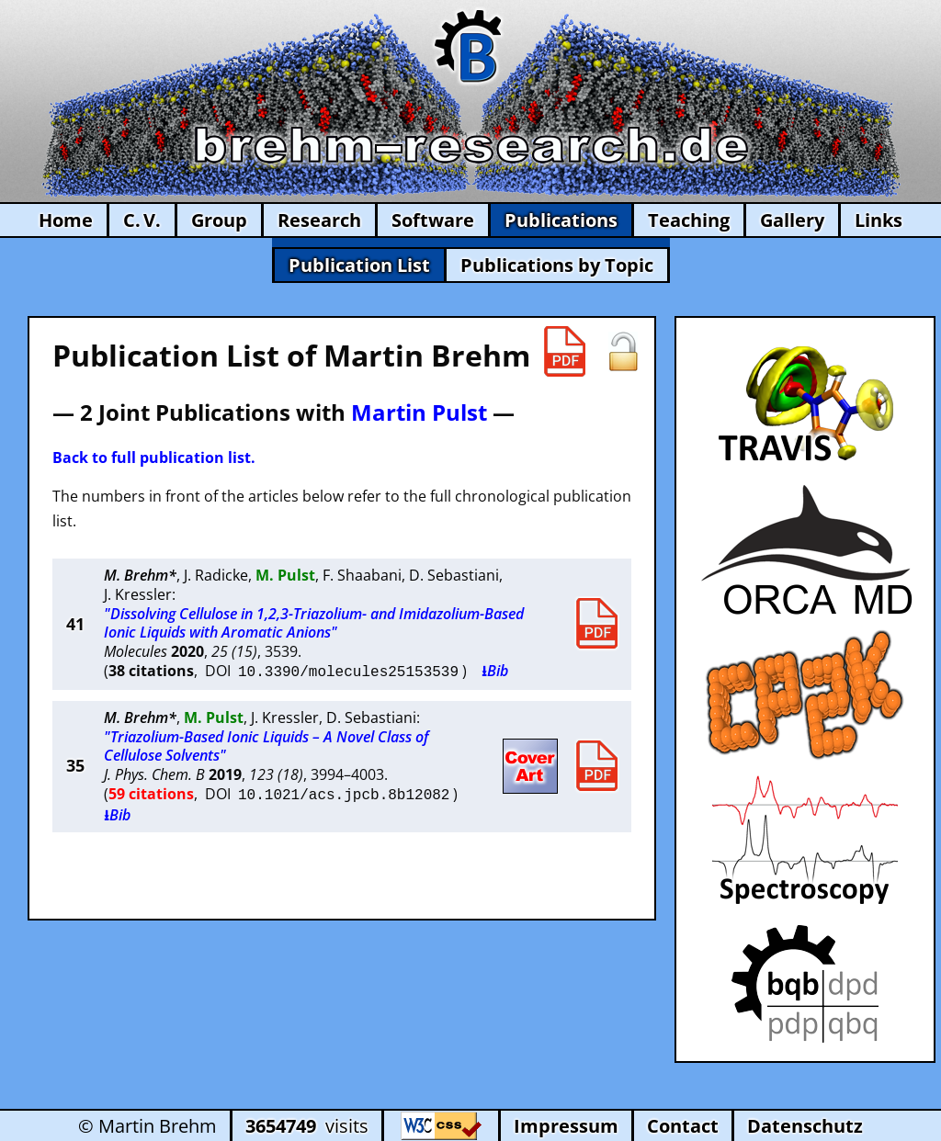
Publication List (359, 265)
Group (219, 220)
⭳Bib (495, 671)
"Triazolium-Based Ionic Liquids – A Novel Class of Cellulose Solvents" (266, 744)
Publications (561, 220)
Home (66, 220)
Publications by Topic (556, 265)
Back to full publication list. (153, 457)
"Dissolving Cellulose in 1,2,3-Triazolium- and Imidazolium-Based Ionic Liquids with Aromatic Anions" (314, 623)
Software (432, 220)
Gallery (792, 220)
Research (319, 220)
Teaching (689, 220)
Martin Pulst (419, 412)
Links (878, 220)
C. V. (142, 220)
